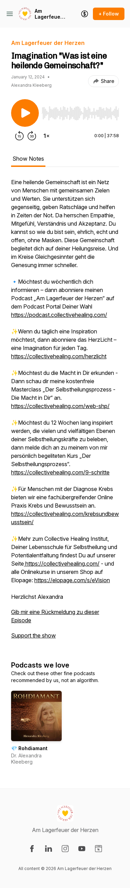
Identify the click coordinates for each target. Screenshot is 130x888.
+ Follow (108, 14)
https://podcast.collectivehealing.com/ (59, 314)
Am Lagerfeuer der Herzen (48, 14)
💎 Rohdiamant (29, 748)
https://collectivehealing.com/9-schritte (60, 472)
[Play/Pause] (25, 113)
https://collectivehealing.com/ (61, 563)
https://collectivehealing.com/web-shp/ (60, 406)
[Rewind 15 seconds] (19, 136)
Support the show (33, 635)
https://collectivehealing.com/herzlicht (58, 356)
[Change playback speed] (46, 136)
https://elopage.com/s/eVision (72, 580)
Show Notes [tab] (28, 158)
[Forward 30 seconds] (32, 136)
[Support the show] (84, 14)
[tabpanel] (65, 412)
